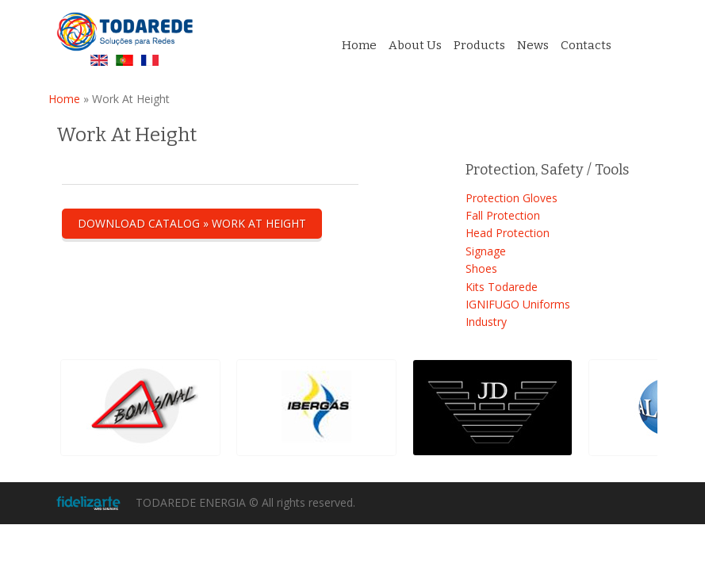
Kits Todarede (502, 286)
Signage (486, 251)
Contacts (586, 45)
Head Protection (508, 232)
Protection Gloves (511, 197)
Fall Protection (503, 215)
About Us (415, 45)
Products (479, 45)
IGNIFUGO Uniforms (518, 304)
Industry (486, 321)
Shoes (481, 268)
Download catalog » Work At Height (192, 223)
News (533, 45)
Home (359, 45)
